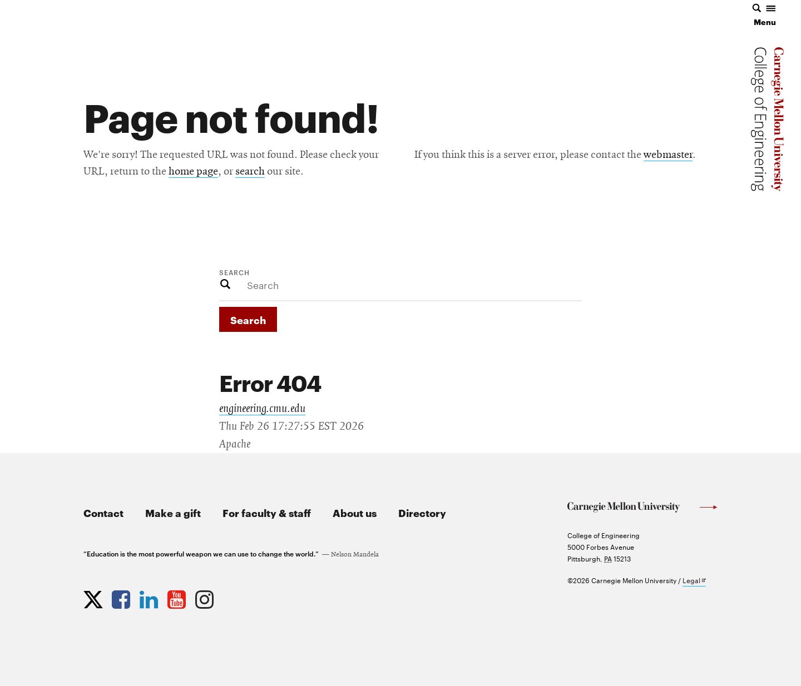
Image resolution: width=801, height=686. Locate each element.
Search (234, 272)
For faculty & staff (266, 512)
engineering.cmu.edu (262, 408)
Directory (422, 512)
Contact (103, 512)
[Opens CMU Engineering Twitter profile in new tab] (94, 597)
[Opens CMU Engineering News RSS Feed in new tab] (233, 597)
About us (355, 512)
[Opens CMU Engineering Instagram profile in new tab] (206, 597)
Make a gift (173, 512)
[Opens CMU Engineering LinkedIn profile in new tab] (150, 597)
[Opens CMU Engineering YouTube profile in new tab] (178, 597)
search (250, 171)
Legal (694, 580)
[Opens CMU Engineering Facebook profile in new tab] (122, 597)
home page (193, 171)
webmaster (668, 155)
